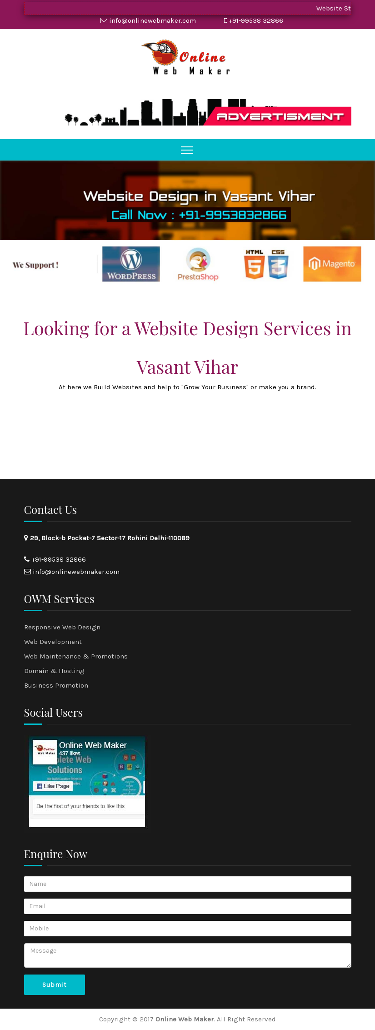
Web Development (53, 642)
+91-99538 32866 (256, 20)
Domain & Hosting (54, 671)
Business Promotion (56, 685)
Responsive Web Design (62, 627)
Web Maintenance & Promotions (76, 656)
